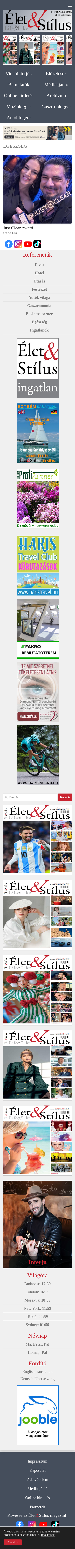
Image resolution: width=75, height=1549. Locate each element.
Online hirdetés (18, 95)
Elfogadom (13, 1542)
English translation (37, 1371)
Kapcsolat (38, 1470)
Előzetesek (56, 73)
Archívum (56, 95)
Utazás (39, 281)
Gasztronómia (39, 305)
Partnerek (37, 1507)
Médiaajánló (56, 84)
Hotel (39, 273)
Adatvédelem (37, 1479)
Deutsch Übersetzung (37, 1378)
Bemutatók (18, 84)
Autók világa (39, 297)
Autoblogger (19, 117)
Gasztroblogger (56, 106)
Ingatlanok (39, 330)
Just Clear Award (18, 227)
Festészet (39, 289)
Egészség (39, 322)
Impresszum (37, 1461)
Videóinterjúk (19, 73)
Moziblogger (18, 106)
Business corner (39, 314)
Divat (39, 265)
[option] (37, 133)
